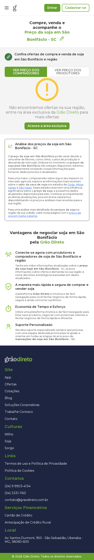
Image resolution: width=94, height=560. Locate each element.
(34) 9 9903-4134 (18, 486)
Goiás (71, 184)
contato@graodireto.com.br (26, 500)
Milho (9, 434)
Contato (11, 419)
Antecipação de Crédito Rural (28, 522)
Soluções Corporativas (22, 405)
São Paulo (25, 187)
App (8, 377)
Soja (8, 441)
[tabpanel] (47, 103)
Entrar (52, 8)
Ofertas (10, 384)
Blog (8, 398)
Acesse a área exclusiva (47, 126)
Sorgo (9, 448)
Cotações (12, 391)
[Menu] (7, 8)
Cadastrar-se (75, 8)
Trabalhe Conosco (19, 412)
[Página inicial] (15, 7)
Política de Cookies (19, 470)
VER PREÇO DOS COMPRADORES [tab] (26, 71)
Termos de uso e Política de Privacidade (36, 463)
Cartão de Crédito (18, 515)
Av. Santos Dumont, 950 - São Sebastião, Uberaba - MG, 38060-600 (44, 540)
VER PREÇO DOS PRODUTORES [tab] (68, 71)
